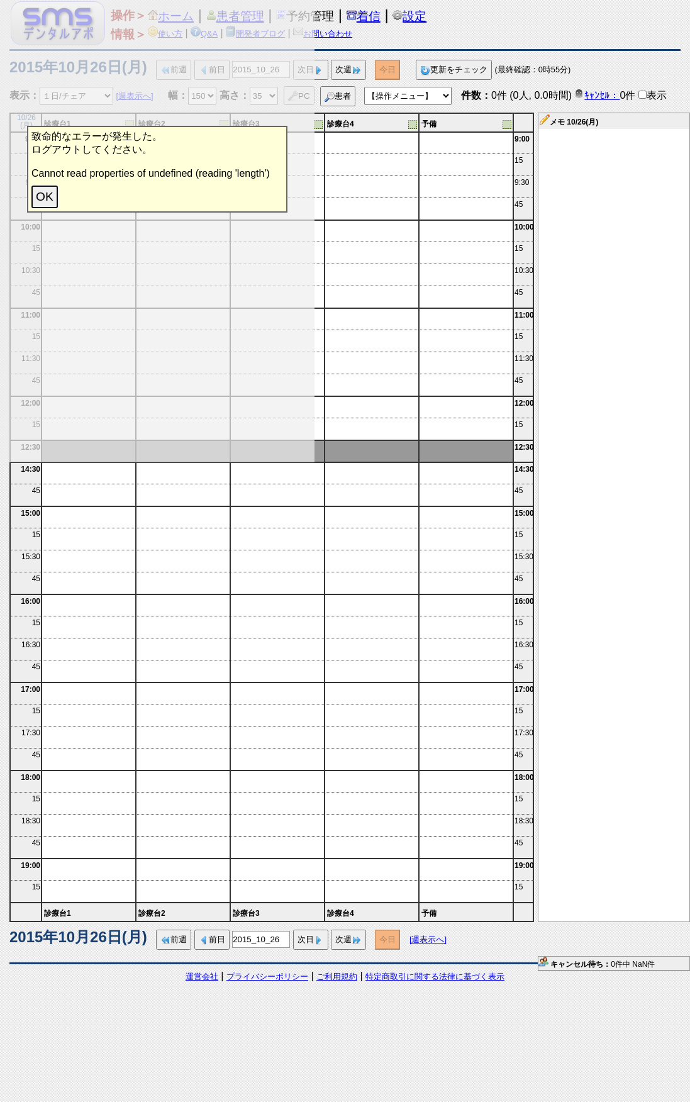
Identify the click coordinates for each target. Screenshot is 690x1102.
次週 (348, 70)
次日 (311, 940)
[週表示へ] (428, 939)
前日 (212, 940)
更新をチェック (453, 70)
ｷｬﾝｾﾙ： (597, 95)
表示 (657, 95)
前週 (173, 940)
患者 (338, 96)
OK (44, 196)
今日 (387, 69)
